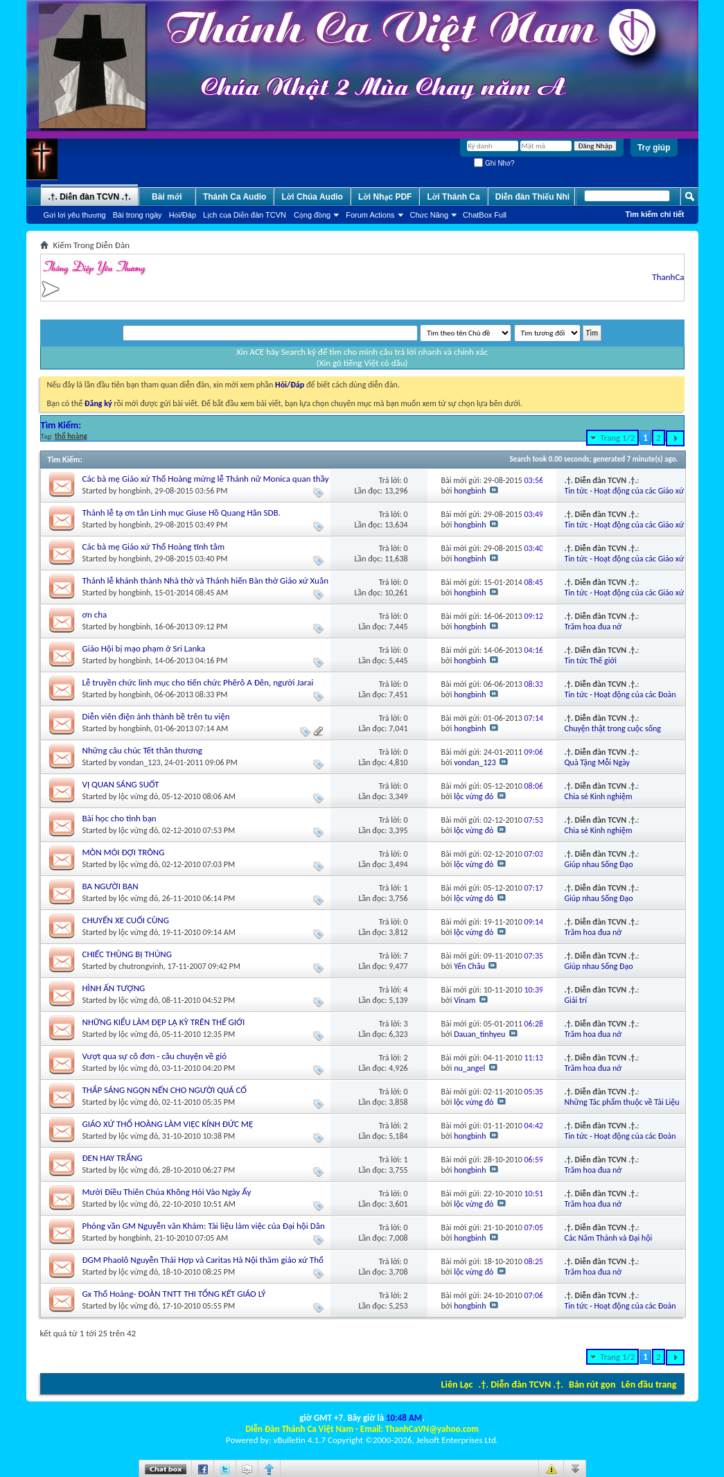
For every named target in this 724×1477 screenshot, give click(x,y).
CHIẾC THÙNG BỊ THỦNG (127, 954)
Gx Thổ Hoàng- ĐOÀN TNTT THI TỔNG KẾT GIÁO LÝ (174, 1293)
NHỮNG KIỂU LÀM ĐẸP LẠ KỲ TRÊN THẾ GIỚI (163, 1022)
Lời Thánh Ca (453, 197)
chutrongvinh (141, 966)
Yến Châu (469, 966)
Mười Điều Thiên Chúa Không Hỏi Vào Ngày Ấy (166, 1192)
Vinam (464, 1000)
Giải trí (576, 1000)
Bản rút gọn (592, 1384)
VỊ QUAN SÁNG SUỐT (120, 784)
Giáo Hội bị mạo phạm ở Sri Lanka (144, 648)
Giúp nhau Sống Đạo (599, 864)
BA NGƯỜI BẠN (110, 886)
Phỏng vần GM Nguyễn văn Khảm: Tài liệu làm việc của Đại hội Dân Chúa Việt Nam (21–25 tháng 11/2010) (203, 1231)
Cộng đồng (312, 215)
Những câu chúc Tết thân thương (142, 750)
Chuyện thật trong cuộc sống (613, 728)
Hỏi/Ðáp (182, 215)
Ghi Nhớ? (494, 163)
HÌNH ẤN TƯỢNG (113, 988)
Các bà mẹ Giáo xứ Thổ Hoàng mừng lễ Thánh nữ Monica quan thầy (205, 478)
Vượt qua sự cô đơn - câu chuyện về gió (154, 1056)
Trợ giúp (654, 147)
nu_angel (469, 1068)
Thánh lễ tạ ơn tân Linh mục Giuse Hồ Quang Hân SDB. (181, 512)
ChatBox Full (484, 215)
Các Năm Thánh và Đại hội (609, 1238)
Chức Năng (429, 215)
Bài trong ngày (137, 215)
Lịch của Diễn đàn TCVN (244, 215)
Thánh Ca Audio (235, 197)
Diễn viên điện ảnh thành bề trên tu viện (156, 716)
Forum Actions (370, 215)
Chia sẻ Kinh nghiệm (599, 796)
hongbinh (134, 491)
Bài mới (167, 197)
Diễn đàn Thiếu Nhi (532, 197)
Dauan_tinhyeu (479, 1034)
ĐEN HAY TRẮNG (112, 1158)
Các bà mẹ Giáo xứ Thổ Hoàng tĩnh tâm (153, 546)
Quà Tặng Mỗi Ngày (597, 762)
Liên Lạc (457, 1384)
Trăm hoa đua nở (593, 626)
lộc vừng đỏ (138, 796)
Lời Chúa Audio (311, 197)
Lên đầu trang (649, 1384)
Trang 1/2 (617, 437)
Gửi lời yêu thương (75, 215)
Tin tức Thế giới (591, 660)
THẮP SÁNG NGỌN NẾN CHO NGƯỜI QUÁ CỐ (164, 1090)
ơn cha (94, 614)
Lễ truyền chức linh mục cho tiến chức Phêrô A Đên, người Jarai (198, 682)
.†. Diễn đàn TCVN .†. (521, 1384)
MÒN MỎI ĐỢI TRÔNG (123, 852)
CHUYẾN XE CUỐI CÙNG (125, 920)
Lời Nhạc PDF (385, 197)
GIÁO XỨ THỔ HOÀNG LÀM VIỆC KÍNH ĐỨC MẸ (168, 1124)
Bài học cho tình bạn (119, 818)
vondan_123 (139, 762)
